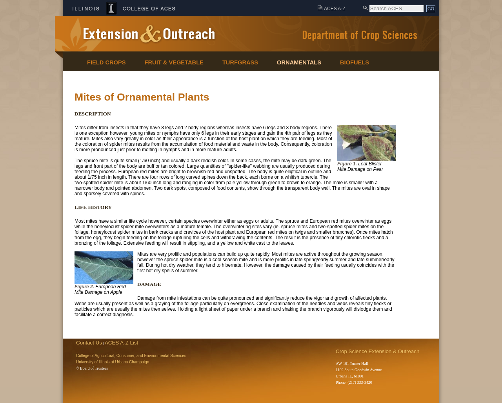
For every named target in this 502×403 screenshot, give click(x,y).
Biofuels (354, 62)
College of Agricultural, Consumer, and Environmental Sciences (131, 356)
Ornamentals (299, 62)
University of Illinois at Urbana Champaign (112, 362)
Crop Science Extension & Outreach (377, 351)
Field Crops (106, 62)
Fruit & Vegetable (174, 62)
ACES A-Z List (121, 343)
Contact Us (89, 343)
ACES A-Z (335, 8)
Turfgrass (240, 62)
